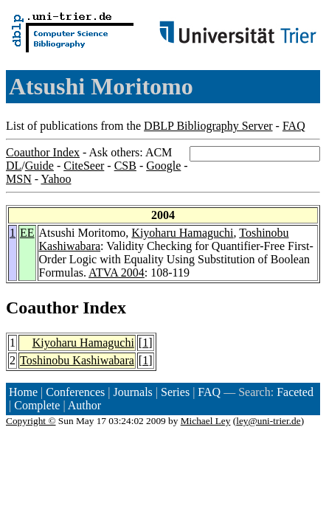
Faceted (295, 392)
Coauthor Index (43, 152)
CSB (125, 165)
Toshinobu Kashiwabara (77, 360)
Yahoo (56, 179)
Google (163, 165)
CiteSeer (83, 165)
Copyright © (31, 420)
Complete (37, 405)
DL (13, 165)
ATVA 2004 (117, 272)
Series (175, 392)
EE (27, 232)
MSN (19, 179)
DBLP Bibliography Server (208, 125)
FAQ (293, 125)
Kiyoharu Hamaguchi (182, 232)
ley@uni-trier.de (268, 420)
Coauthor (42, 307)
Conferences (75, 392)
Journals (132, 392)
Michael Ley (206, 420)
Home (23, 392)
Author (84, 405)
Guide (39, 165)
